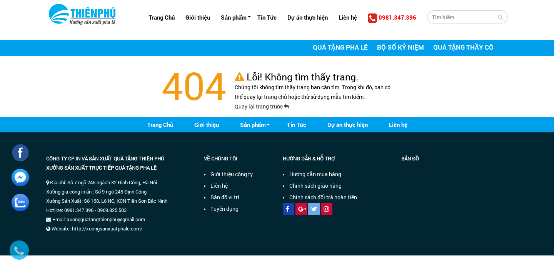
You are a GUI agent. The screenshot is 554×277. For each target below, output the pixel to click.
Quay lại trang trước (262, 106)
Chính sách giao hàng (315, 185)
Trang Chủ (162, 17)
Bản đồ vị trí (224, 197)
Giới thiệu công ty (231, 174)
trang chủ (276, 96)
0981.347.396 (392, 18)
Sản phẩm (234, 17)
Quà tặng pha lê (340, 47)
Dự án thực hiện (307, 17)
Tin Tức (267, 17)
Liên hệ (348, 17)
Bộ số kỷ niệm (400, 47)
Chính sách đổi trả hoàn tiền (323, 197)
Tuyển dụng (224, 208)
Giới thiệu (197, 17)
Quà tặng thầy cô (463, 47)
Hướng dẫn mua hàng (315, 174)
